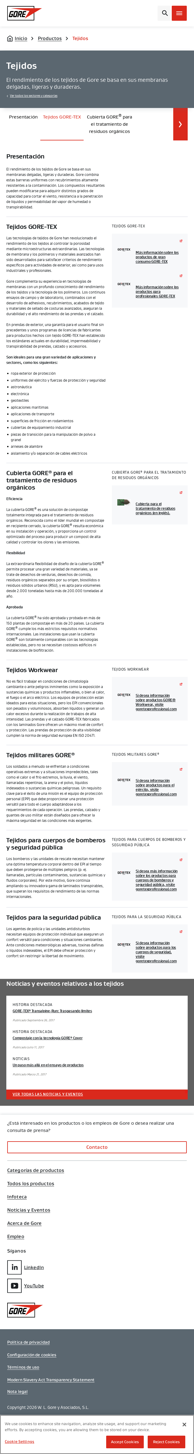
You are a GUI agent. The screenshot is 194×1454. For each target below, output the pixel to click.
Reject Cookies (166, 1442)
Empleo (15, 1236)
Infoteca (17, 1196)
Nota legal (17, 1391)
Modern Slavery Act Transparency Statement (50, 1379)
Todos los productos (30, 1183)
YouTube (25, 1285)
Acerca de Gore (24, 1223)
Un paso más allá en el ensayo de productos (48, 1065)
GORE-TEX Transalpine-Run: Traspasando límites (52, 1011)
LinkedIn (25, 1267)
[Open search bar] (164, 13)
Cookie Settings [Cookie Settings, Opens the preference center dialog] (19, 1441)
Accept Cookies (125, 1442)
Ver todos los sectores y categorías (33, 95)
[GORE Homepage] (27, 13)
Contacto (97, 1147)
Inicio (21, 38)
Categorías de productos (35, 1170)
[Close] (184, 1424)
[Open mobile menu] (179, 13)
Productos (50, 38)
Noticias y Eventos (28, 1210)
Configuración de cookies (31, 1354)
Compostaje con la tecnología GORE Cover (47, 1038)
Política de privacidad (28, 1342)
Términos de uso (23, 1367)
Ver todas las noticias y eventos (48, 1094)
